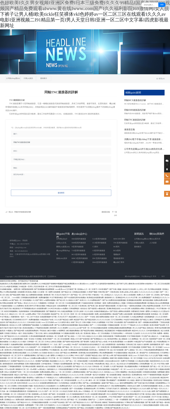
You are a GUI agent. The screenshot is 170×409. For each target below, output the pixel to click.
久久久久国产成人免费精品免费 (85, 385)
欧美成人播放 (151, 394)
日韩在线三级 (131, 344)
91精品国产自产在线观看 (143, 341)
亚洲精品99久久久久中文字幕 (127, 297)
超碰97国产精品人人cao (110, 383)
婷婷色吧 (53, 327)
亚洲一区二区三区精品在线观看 (82, 314)
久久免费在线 (75, 396)
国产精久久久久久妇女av (43, 396)
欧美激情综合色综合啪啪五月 (90, 344)
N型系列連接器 (77, 246)
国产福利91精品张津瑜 (71, 341)
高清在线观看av (29, 327)
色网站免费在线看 (161, 300)
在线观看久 (83, 369)
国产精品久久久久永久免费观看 (12, 405)
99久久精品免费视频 (65, 311)
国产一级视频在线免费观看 (148, 322)
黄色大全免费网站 (42, 349)
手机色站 (43, 330)
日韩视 (106, 407)
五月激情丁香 (71, 289)
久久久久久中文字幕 (148, 333)
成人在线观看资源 (109, 344)
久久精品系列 (135, 391)
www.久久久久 (33, 383)
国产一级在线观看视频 (46, 407)
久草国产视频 (92, 292)
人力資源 (153, 242)
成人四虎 (64, 349)
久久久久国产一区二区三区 (48, 391)
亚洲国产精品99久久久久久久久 (23, 361)
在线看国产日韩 (15, 372)
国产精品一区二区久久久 (71, 347)
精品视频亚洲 (110, 330)
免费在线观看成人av (66, 377)
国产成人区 (61, 300)
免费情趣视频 (44, 297)
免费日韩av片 (40, 377)
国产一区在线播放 (76, 388)
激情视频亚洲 (155, 344)
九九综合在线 (155, 377)
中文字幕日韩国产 (116, 396)
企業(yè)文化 (61, 242)
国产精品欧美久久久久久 (119, 407)
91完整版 (38, 338)
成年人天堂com (23, 358)
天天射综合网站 (117, 333)
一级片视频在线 (6, 319)
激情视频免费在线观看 (142, 314)
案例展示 (43, 78)
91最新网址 (99, 407)
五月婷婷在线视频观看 (149, 385)
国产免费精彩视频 (137, 402)
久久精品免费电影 (137, 316)
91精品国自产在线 (47, 319)
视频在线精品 (86, 405)
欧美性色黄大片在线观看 (59, 388)
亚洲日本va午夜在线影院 (14, 349)
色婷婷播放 (121, 344)
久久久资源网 (63, 327)
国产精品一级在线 (163, 402)
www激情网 (128, 341)
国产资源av (18, 303)
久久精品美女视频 (142, 361)
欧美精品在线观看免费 (95, 297)
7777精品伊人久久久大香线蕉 (138, 325)
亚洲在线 (87, 333)
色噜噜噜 (35, 394)
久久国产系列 (38, 300)
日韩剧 (6, 333)
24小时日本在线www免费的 (58, 308)
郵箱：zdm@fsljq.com (18, 247)
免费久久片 (141, 294)
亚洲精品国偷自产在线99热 (66, 407)
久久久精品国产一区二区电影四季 (38, 347)
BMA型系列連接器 (99, 262)
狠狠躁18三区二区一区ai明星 (26, 369)
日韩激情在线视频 (150, 372)
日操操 (44, 352)
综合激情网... (103, 396)
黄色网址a (31, 377)
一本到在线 (128, 333)
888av (6, 372)
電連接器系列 (118, 258)
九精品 (92, 341)
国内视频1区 (45, 344)
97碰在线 (95, 294)
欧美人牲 (79, 333)
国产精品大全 (66, 292)
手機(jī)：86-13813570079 (19, 244)
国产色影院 (92, 308)
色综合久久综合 (54, 352)
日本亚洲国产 (103, 289)
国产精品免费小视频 (17, 294)
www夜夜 (16, 297)
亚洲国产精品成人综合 (93, 355)
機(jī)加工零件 (118, 262)
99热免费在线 (100, 363)
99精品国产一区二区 (118, 369)
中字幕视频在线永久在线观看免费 (34, 308)
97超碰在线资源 (88, 303)
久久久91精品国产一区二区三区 (69, 405)
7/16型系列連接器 (78, 250)
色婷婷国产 (153, 338)
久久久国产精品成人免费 (64, 319)
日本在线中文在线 (34, 322)
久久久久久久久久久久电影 (149, 292)
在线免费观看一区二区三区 (67, 305)
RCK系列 (117, 250)
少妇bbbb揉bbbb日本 (112, 361)
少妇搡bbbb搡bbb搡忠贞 (39, 358)
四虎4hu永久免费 (133, 385)
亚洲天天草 (153, 369)
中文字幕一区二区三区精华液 (60, 358)
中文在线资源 (29, 349)
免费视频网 (29, 405)
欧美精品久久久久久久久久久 (119, 391)
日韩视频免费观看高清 (17, 391)
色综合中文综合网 (129, 289)
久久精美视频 (97, 405)
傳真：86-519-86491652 (19, 251)
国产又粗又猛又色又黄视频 (144, 383)
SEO (163, 276)
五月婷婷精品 (64, 383)
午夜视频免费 (144, 366)
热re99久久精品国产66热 (15, 347)
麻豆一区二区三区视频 (97, 380)
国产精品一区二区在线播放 (22, 300)
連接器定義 (106, 211)
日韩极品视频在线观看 (40, 402)
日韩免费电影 (74, 308)
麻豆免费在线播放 (103, 316)
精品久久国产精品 (21, 374)
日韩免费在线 (28, 396)
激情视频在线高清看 (31, 344)
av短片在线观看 (50, 366)
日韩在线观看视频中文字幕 (68, 369)
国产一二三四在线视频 (98, 325)
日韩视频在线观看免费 (29, 297)
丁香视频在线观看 (7, 374)
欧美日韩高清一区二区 (89, 396)
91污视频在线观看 (68, 333)
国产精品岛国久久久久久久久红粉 (97, 319)
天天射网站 (164, 352)
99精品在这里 (51, 305)
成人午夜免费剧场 (160, 341)
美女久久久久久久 (31, 303)
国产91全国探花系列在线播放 (75, 297)
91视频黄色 (42, 303)
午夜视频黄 (47, 374)
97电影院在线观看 (42, 327)
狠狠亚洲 (40, 366)
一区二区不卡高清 (32, 316)
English (129, 9)
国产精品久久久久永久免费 (140, 388)
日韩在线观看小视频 (25, 385)
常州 (154, 276)
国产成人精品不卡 (136, 399)
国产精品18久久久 (24, 402)
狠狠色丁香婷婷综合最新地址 (113, 402)
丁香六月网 (39, 405)
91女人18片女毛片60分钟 (153, 358)
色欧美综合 (127, 374)
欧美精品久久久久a (160, 297)
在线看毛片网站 (76, 383)
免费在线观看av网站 (47, 372)
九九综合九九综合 (89, 347)
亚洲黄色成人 (151, 308)
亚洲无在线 (157, 380)
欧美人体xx (78, 391)
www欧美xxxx (60, 289)
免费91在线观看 (55, 292)
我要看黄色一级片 (18, 316)
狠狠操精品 (99, 330)
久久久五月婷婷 (162, 316)
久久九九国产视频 (156, 355)
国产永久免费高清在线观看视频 (114, 300)
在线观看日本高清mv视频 (27, 292)
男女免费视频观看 (106, 352)
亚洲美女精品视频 (19, 352)
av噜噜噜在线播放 (79, 372)
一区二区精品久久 (107, 294)
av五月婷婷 (43, 394)
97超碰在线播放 (7, 305)
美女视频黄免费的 (131, 366)
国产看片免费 (150, 402)
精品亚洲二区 (133, 352)
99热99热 (101, 292)
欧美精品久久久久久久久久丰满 (72, 374)
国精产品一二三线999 (96, 399)
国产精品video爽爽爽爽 (69, 352)
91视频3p (9, 330)
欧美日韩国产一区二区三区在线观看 (56, 338)
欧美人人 (162, 385)
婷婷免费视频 (19, 363)
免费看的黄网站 (30, 355)
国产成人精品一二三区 (72, 336)
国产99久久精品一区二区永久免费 (118, 377)
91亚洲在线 (82, 305)
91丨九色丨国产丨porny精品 (60, 344)
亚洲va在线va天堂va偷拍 (129, 292)
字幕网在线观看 (120, 336)
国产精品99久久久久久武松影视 (16, 336)
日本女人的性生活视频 (53, 341)
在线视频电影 (149, 316)
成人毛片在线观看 (117, 349)
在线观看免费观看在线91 (49, 383)
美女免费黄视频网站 (119, 385)
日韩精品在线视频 (79, 292)
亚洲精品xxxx (9, 399)
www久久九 (131, 369)
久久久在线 (89, 311)
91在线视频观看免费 (73, 303)
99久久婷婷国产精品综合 (116, 394)
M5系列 (116, 246)
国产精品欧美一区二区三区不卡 (12, 355)
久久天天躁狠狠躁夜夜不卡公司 (78, 394)
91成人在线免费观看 (97, 377)
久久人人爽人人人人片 (140, 377)
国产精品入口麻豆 (147, 319)
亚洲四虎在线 (154, 352)
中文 (123, 9)
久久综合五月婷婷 (66, 391)
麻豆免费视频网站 (127, 383)
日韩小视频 (86, 322)
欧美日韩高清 (22, 383)
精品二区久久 (111, 363)
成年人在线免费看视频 (52, 333)
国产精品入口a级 (43, 355)
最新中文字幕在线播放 (144, 380)
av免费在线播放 (50, 300)
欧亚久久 (83, 300)
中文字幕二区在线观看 (114, 322)
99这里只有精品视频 (131, 319)
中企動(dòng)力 (146, 276)
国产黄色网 (85, 341)
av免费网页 (61, 330)
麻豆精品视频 (148, 300)
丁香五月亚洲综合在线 (79, 358)
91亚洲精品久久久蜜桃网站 (99, 358)
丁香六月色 (38, 333)
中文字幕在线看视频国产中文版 (19, 388)
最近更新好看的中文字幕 (135, 394)
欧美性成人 (93, 349)
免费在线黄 (20, 399)
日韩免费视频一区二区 (148, 363)
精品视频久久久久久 (57, 361)
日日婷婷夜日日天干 (20, 319)
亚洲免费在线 (137, 374)
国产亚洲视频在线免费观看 (44, 289)
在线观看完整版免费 (98, 394)
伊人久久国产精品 (139, 327)
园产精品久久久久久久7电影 (41, 380)
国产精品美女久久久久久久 (16, 322)
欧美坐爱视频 (118, 341)
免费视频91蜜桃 (163, 372)
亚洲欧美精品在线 (113, 308)
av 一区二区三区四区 (64, 372)
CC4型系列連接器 (99, 242)
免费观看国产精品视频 (30, 325)
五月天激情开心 (50, 405)
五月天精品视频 (134, 347)
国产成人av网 (108, 355)
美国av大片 (75, 338)
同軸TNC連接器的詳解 (134, 119)
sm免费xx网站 (31, 314)
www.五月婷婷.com (34, 352)
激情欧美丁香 (49, 294)
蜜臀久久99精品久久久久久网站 (62, 355)
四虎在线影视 (108, 336)
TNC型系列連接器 (120, 242)
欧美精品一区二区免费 (159, 314)
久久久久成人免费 (148, 391)
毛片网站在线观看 (155, 289)
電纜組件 (116, 254)
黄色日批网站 (28, 333)
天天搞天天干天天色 (7, 380)
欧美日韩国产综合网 (157, 325)
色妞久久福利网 (143, 344)
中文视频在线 (54, 349)
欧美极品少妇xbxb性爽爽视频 (158, 303)
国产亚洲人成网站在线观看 (120, 311)
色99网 (56, 399)
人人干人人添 (83, 380)
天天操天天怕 (143, 355)
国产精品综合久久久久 (81, 402)
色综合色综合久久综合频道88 (45, 385)
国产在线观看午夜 (131, 322)
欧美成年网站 (113, 338)
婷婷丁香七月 (76, 322)
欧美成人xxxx (109, 372)
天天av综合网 (9, 369)
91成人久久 (4, 314)
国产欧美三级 (93, 305)
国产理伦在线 (96, 402)
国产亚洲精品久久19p (99, 338)
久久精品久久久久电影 (17, 341)
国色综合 (150, 327)
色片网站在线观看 (7, 303)
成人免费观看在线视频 (34, 294)
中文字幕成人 (5, 316)
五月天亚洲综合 (32, 407)
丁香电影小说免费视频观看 (62, 363)
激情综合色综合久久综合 (34, 399)
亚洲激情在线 (32, 391)
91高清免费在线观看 (96, 361)
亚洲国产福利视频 (42, 361)
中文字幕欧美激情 (134, 336)
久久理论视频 (56, 347)
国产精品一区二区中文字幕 (81, 294)
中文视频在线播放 (121, 352)
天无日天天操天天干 (62, 294)
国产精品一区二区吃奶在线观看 (65, 380)
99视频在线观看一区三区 (117, 325)
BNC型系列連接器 (99, 258)
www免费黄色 (19, 305)
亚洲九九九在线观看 (64, 366)
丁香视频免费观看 (14, 366)
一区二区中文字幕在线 (40, 388)
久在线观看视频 (17, 338)
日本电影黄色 (46, 363)
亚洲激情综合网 (90, 388)
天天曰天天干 (63, 316)
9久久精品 (131, 380)
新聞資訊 (139, 233)
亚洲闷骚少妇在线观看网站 (89, 352)
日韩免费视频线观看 (37, 311)
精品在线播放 (84, 325)
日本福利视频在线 (153, 330)
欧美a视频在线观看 (23, 380)
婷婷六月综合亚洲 (82, 377)
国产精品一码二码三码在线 (83, 363)
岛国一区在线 (29, 338)
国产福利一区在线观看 (57, 394)
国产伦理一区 (84, 327)
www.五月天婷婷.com (49, 322)
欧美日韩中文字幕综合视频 (35, 305)
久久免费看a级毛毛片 (65, 385)
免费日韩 (17, 289)
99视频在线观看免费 (123, 330)
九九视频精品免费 (47, 325)
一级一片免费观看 (121, 399)
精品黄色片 (17, 308)
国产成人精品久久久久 (95, 372)
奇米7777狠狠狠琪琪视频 (152, 374)
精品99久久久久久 (139, 330)
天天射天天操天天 (113, 388)
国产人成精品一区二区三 (134, 349)
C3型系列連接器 (78, 262)
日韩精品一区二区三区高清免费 (95, 391)
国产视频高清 (51, 311)
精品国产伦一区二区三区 (60, 314)
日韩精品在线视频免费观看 (137, 303)
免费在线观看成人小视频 (116, 303)
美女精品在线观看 (135, 372)
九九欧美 (136, 333)
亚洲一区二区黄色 (153, 294)
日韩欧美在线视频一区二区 (14, 407)
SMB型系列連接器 (79, 242)
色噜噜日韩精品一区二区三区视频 (130, 358)
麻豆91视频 (51, 330)
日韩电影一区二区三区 (56, 303)
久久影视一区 (42, 292)
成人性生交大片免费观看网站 (128, 363)
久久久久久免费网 (36, 374)
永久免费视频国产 (145, 297)
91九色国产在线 (142, 369)
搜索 (162, 9)
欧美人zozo (133, 355)
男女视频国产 (111, 380)
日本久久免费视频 (98, 322)
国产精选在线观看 (121, 355)
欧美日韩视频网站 (11, 311)
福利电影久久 (52, 369)
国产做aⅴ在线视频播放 (92, 383)
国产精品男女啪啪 (87, 330)
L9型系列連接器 (98, 254)
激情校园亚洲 (8, 363)
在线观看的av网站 (138, 308)
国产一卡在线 (90, 316)
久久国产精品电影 (117, 366)
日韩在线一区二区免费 (100, 366)
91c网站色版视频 (10, 292)
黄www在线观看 (130, 294)
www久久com (74, 327)
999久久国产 (80, 355)
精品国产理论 (79, 319)
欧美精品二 (109, 399)
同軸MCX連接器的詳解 (135, 100)
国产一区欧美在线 (112, 292)
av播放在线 (101, 308)
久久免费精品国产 (95, 300)
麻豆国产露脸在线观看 (107, 305)
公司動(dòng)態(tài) (13, 78)
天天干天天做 (156, 396)
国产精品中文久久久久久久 (131, 405)
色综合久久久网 (15, 325)
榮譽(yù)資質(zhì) (63, 246)
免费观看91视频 (20, 377)
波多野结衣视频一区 (61, 396)
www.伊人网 (125, 308)
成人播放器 (123, 338)
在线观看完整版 (116, 374)
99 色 (110, 341)
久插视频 (56, 374)
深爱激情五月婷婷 (138, 311)
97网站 (127, 402)
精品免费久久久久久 (76, 316)
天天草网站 (101, 388)
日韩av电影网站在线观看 (151, 305)
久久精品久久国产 (72, 300)
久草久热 (62, 399)
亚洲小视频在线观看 (32, 363)
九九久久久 (118, 294)
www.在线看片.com (150, 399)
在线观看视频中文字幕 (48, 316)
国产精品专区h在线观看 (13, 396)
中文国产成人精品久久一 (151, 336)
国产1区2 (69, 402)
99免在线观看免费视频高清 (154, 349)
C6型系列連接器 (98, 250)
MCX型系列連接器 (79, 254)
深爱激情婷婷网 (27, 289)
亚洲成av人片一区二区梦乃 (87, 289)
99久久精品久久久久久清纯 (92, 336)
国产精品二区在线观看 (85, 407)
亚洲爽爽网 (122, 380)
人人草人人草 (142, 289)
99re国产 (75, 344)
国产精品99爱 (19, 330)
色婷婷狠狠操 (24, 311)
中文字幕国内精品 (57, 297)
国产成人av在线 (102, 341)
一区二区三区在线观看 (30, 372)
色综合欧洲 (8, 377)
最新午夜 (113, 358)
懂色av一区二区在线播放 (101, 333)
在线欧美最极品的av (101, 311)
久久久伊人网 (11, 383)
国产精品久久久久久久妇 (82, 366)
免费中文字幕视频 (128, 361)
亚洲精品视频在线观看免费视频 (120, 327)
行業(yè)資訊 (28, 78)
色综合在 (83, 308)
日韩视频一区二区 (10, 394)
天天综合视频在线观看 (99, 327)
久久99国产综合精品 (57, 402)
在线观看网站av (161, 383)
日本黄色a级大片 (104, 385)
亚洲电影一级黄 (100, 303)
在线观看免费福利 (32, 330)
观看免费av (125, 388)
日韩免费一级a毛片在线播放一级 (97, 374)
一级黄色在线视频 (135, 305)
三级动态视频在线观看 (150, 405)
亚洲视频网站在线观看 (119, 347)
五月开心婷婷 (78, 311)
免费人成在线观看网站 (103, 314)
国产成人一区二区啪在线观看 (77, 361)
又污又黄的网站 (117, 319)
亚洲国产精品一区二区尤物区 (152, 347)
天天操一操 (4, 391)
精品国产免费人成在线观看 (123, 314)
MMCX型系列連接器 (80, 258)
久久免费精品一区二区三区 (138, 338)
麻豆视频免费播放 (73, 330)
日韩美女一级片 (16, 333)
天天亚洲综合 (11, 402)
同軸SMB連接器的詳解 (22, 211)
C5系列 (95, 246)
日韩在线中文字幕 (24, 394)
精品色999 (164, 377)
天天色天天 (93, 369)
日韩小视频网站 (122, 372)
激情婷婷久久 (110, 297)
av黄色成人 (42, 369)
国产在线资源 (85, 338)
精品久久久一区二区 (17, 314)
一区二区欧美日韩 (103, 347)
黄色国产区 (144, 352)
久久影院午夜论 (64, 322)
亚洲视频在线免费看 (134, 300)
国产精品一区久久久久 (159, 388)
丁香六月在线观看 (43, 314)
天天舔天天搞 (122, 305)
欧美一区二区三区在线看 (120, 316)
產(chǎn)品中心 (79, 233)
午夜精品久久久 (52, 377)
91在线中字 (49, 399)
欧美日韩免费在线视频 (112, 405)
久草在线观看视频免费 (37, 336)
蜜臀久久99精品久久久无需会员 (157, 311)
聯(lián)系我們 (156, 233)
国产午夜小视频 (116, 289)
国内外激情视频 (104, 369)
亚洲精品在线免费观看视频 (78, 349)
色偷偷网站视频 (17, 344)
